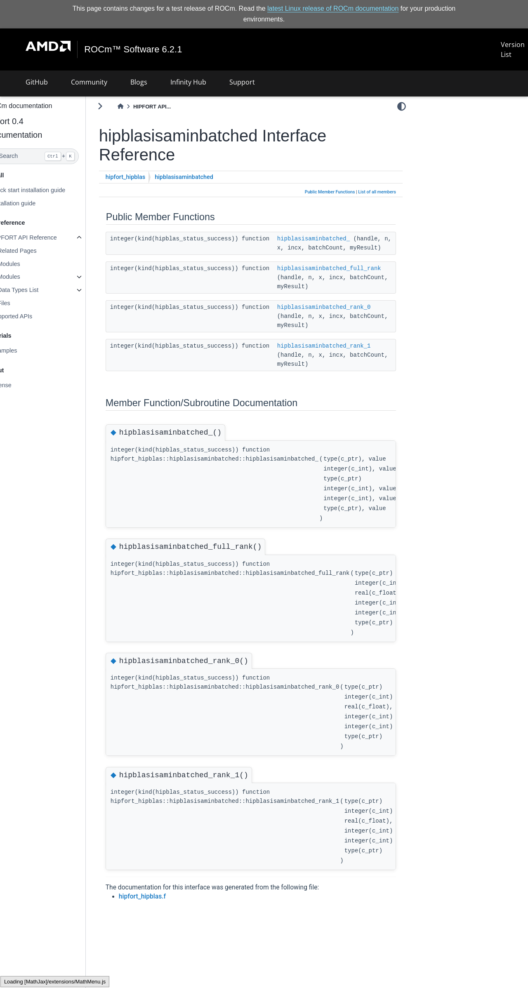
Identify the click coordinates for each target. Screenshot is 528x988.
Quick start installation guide (48, 190)
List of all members (377, 192)
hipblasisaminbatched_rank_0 (344, 316)
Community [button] (89, 82)
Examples (24, 350)
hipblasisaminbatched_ (333, 238)
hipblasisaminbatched (203, 177)
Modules (28, 264)
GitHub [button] (37, 82)
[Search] (53, 156)
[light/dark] (401, 106)
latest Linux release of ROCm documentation (332, 8)
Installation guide (33, 203)
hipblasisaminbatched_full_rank (349, 277)
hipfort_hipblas (145, 177)
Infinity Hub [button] (188, 82)
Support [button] (242, 82)
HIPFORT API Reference (43, 237)
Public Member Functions (330, 192)
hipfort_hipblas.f (162, 905)
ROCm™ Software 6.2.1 (133, 49)
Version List (513, 49)
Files (23, 303)
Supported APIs (31, 316)
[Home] (140, 106)
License (21, 385)
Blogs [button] (138, 82)
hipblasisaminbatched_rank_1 (344, 354)
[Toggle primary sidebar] (119, 106)
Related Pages (36, 250)
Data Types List (37, 290)
